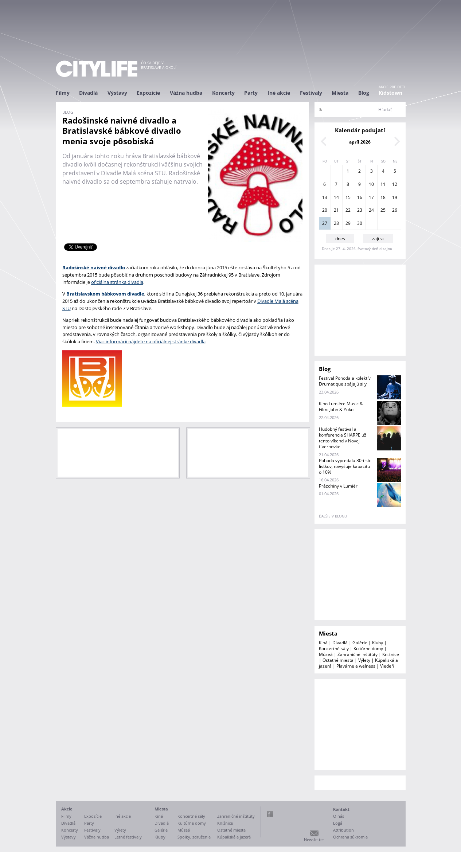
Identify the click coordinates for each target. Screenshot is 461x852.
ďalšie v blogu (333, 516)
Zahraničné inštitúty (357, 654)
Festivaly (311, 92)
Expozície (148, 92)
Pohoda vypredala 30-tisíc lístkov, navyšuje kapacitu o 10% (345, 466)
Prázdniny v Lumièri (339, 486)
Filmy (63, 92)
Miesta (340, 92)
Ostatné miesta (338, 660)
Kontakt (341, 809)
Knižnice (390, 654)
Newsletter (314, 839)
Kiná (323, 643)
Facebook (270, 813)
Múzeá (326, 654)
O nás (338, 816)
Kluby (377, 643)
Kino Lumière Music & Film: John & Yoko (341, 406)
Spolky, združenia (194, 837)
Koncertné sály (334, 648)
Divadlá (88, 92)
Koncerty (223, 92)
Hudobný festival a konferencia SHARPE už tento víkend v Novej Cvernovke (342, 438)
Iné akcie (278, 92)
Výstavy (117, 92)
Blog (363, 92)
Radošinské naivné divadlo (93, 267)
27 (324, 223)
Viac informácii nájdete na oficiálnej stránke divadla (151, 341)
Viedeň (387, 666)
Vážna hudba (186, 92)
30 (359, 223)
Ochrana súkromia (350, 837)
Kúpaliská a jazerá (234, 837)
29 (348, 223)
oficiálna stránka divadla (117, 282)
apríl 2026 (360, 142)
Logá (337, 823)
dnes (340, 238)
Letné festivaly (128, 837)
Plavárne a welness (355, 666)
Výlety (364, 660)
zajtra (378, 238)
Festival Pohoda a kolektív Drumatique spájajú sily (345, 381)
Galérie (359, 643)
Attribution (343, 830)
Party (251, 92)
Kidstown (390, 92)
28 (336, 223)
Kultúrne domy (368, 648)
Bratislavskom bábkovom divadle (105, 293)
